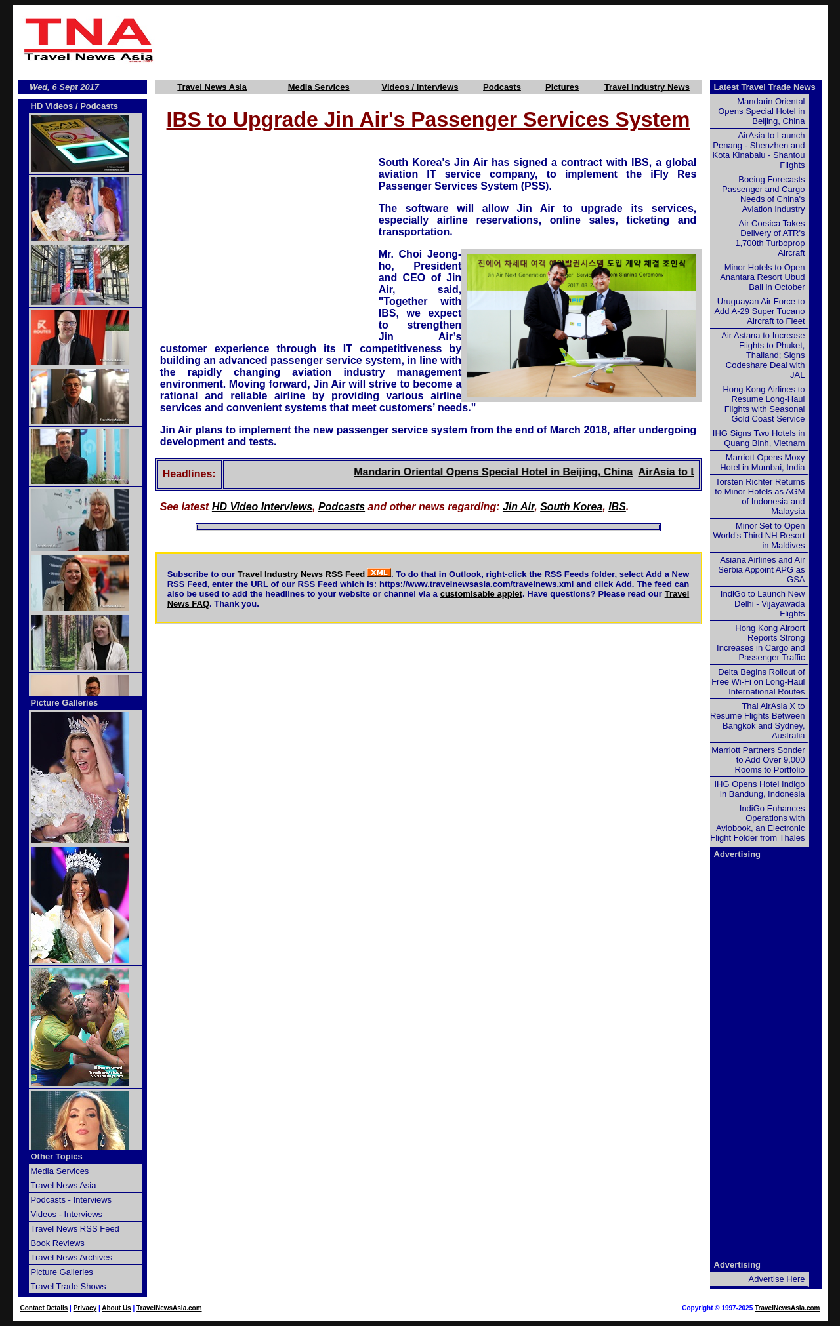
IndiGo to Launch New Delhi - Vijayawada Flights (763, 603)
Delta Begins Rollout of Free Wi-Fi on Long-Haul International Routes (758, 681)
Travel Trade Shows (68, 1286)
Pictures (562, 87)
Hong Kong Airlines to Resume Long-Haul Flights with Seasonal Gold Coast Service (764, 404)
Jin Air (518, 506)
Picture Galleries (64, 703)
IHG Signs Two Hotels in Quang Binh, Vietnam (759, 438)
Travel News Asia (212, 87)
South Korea (571, 506)
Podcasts (502, 87)
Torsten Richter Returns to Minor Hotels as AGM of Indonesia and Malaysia (760, 496)
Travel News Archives (72, 1257)
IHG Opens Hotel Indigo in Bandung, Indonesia (759, 789)
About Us (116, 1308)
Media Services (319, 87)
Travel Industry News (647, 87)
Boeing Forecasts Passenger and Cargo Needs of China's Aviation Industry (763, 194)
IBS (617, 506)
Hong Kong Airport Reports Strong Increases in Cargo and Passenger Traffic (761, 642)
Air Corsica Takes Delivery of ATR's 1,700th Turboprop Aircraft (770, 238)
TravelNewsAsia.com (169, 1308)
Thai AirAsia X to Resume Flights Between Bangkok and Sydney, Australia (757, 720)
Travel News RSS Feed (75, 1229)
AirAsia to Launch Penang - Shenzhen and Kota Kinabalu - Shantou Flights (759, 150)
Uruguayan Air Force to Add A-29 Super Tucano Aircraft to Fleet (759, 311)
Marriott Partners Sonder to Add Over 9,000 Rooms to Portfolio (758, 759)
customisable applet (481, 594)
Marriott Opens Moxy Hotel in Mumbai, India (762, 462)
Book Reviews (58, 1243)
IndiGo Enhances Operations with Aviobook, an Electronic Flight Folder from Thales (757, 823)
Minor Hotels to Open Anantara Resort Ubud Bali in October (762, 277)
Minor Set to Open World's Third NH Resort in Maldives (759, 535)
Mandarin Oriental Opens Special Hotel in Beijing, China (517, 471)
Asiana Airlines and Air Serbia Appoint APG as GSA (761, 569)
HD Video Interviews (262, 506)
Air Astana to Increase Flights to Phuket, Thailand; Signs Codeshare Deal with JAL (763, 355)
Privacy (85, 1308)
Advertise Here (777, 1279)
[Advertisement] (493, 40)
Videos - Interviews (67, 1214)
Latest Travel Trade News (765, 87)
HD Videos (52, 106)
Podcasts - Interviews (71, 1200)
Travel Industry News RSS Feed (302, 574)
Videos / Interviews (420, 87)
